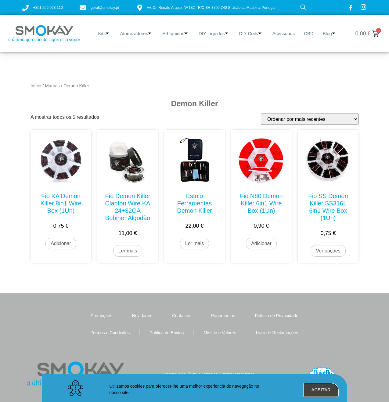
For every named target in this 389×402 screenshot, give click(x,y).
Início (36, 85)
